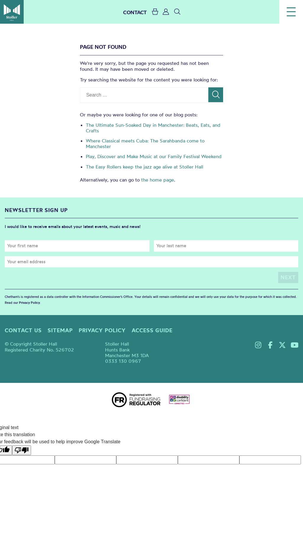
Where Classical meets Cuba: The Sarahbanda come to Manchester (145, 143)
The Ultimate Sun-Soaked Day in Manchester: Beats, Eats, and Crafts (153, 128)
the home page (157, 180)
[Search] (215, 94)
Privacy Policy (29, 303)
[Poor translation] (21, 450)
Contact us (23, 330)
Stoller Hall (12, 12)
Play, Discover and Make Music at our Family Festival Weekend (154, 156)
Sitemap (60, 330)
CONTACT (135, 12)
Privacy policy (102, 330)
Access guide (152, 330)
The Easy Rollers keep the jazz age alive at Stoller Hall (144, 167)
